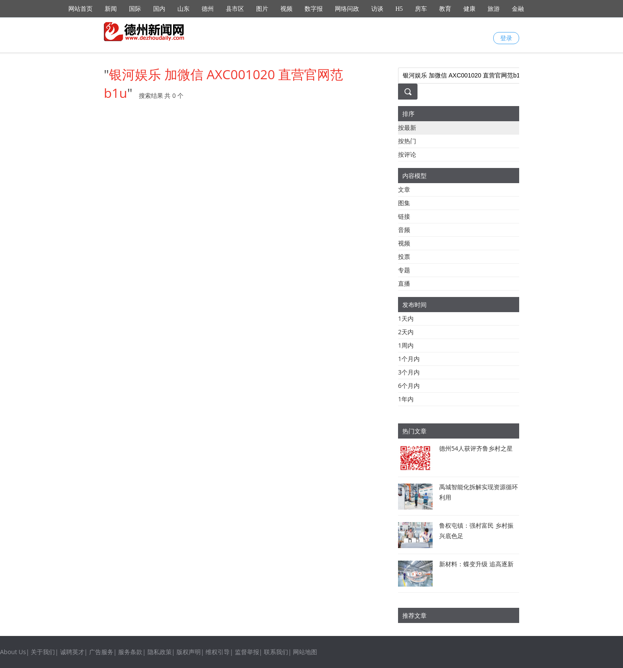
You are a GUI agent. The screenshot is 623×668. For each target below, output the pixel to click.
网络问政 (347, 9)
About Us (13, 652)
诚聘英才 (72, 652)
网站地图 (305, 652)
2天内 (406, 332)
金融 (518, 9)
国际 (135, 9)
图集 (404, 203)
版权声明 (189, 652)
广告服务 (101, 652)
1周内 (406, 345)
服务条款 (130, 652)
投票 (404, 256)
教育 (445, 9)
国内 (159, 9)
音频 (404, 230)
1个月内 (409, 359)
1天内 (406, 318)
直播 (404, 283)
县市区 (235, 9)
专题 (404, 270)
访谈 (377, 9)
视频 (286, 9)
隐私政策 (160, 652)
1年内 (406, 399)
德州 (208, 9)
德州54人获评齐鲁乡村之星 (476, 448)
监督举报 (247, 652)
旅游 (494, 9)
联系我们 (276, 652)
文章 (404, 189)
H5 (399, 9)
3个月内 (409, 372)
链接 (404, 216)
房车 (421, 9)
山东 (183, 9)
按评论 (407, 154)
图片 (262, 9)
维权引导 (218, 652)
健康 (469, 9)
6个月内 (409, 385)
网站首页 (80, 9)
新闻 (111, 9)
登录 (506, 38)
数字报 (314, 9)
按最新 (407, 127)
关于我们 (43, 652)
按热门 (407, 141)
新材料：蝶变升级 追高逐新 (476, 564)
